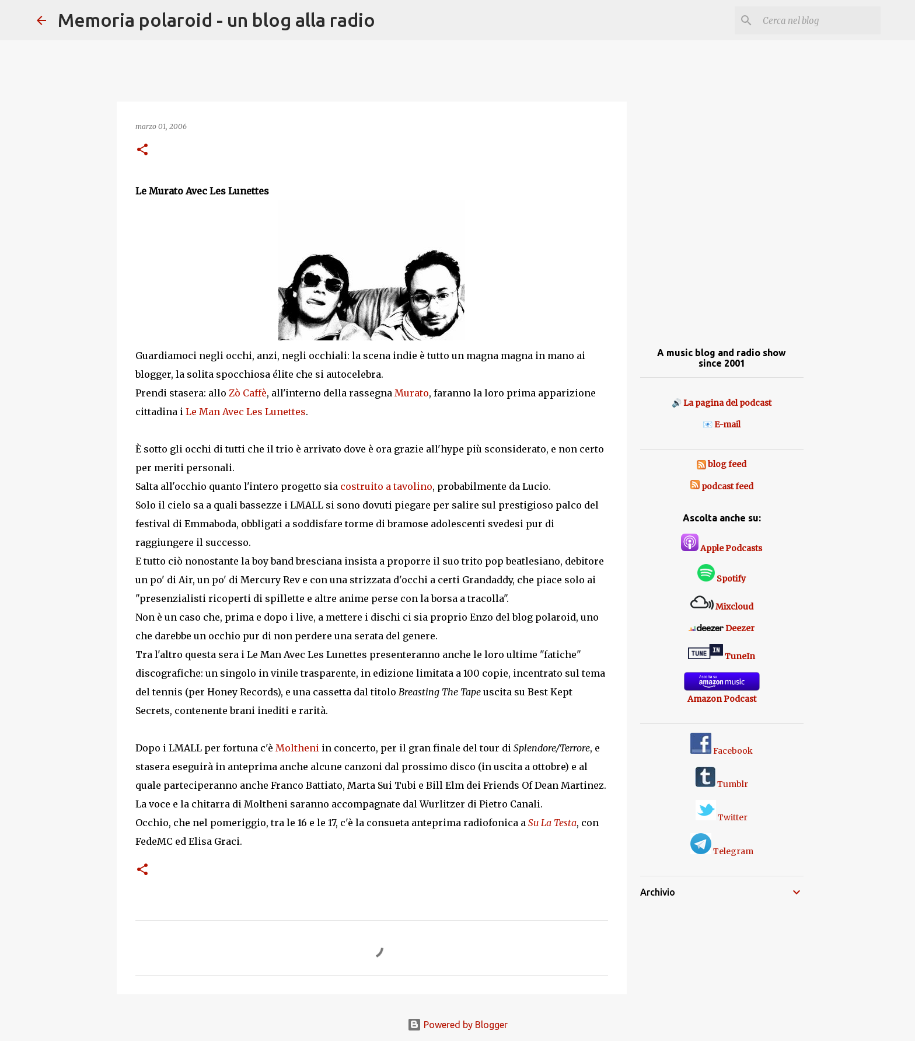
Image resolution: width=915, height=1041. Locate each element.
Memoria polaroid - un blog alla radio (216, 19)
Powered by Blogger (457, 1024)
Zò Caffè (248, 393)
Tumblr (721, 784)
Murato (411, 393)
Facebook (721, 751)
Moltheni (297, 748)
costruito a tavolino (386, 486)
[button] (142, 150)
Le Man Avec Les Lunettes (246, 411)
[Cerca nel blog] (819, 20)
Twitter (722, 817)
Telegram (721, 851)
